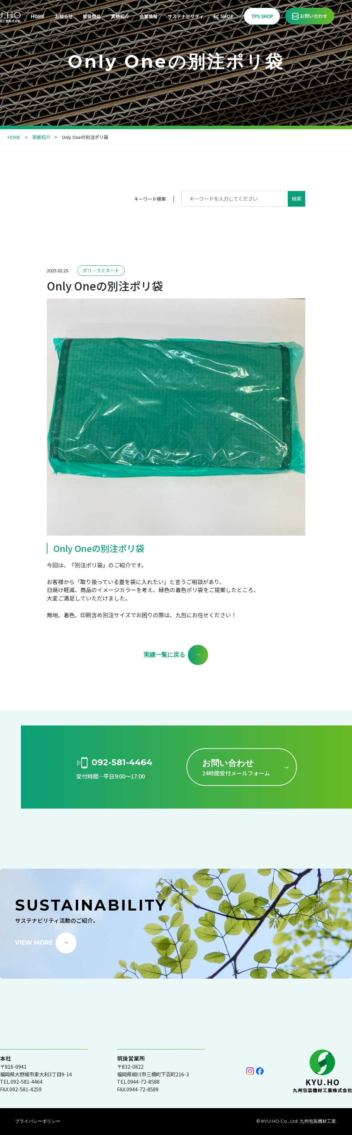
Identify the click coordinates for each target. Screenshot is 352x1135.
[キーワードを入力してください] (233, 198)
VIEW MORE (34, 942)
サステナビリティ (186, 16)
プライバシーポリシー (37, 1121)
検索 (296, 198)
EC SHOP (223, 16)
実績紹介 (120, 16)
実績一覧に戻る (164, 654)
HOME (38, 16)
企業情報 (148, 16)
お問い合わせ (313, 16)
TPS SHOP (262, 16)
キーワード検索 (150, 199)
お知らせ (64, 16)
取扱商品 (92, 16)
